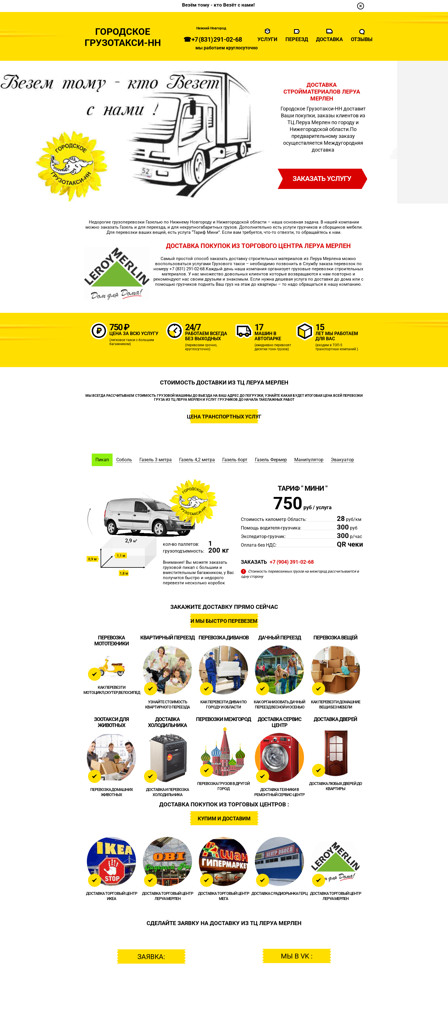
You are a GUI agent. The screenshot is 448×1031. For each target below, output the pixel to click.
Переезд (296, 39)
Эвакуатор (342, 459)
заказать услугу (322, 179)
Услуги (267, 39)
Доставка (329, 39)
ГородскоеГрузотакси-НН (123, 37)
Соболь (124, 459)
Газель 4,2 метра (197, 459)
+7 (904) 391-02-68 (292, 562)
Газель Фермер (271, 459)
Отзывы (362, 39)
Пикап (102, 459)
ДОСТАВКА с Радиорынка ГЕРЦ (279, 893)
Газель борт (234, 459)
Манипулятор (308, 459)
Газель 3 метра (155, 459)
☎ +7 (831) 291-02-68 (212, 39)
